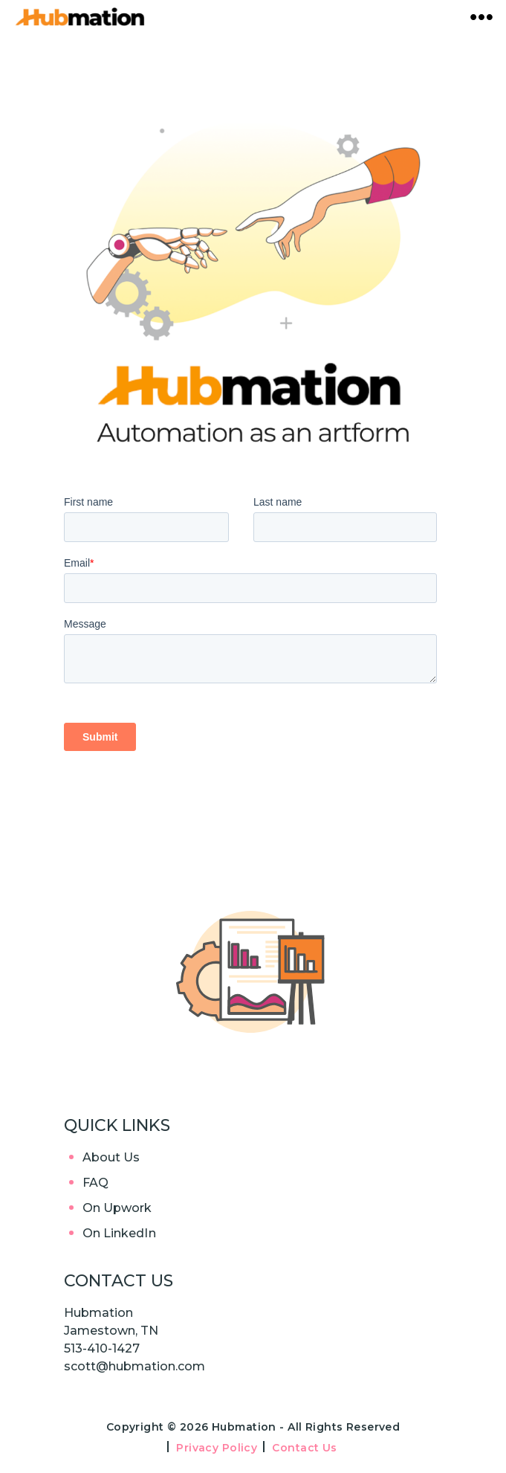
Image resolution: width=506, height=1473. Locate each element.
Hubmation (245, 1427)
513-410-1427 (102, 1348)
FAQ (95, 1183)
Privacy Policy (216, 1447)
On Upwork (117, 1208)
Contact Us (304, 1447)
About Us (111, 1157)
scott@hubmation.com (134, 1366)
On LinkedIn (119, 1233)
